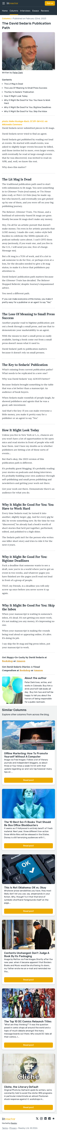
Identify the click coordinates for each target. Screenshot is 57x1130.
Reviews (45, 11)
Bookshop (7, 661)
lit (12, 3)
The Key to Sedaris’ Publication (19, 92)
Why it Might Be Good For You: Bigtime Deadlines (27, 107)
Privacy (13, 1128)
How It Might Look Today (16, 96)
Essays (35, 11)
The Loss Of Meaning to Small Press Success (25, 88)
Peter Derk (18, 72)
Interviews (25, 11)
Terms (5, 1128)
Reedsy (14, 1123)
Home (5, 11)
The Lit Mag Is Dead (13, 84)
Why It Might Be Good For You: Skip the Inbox (25, 111)
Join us (50, 3)
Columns (14, 11)
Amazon (20, 661)
